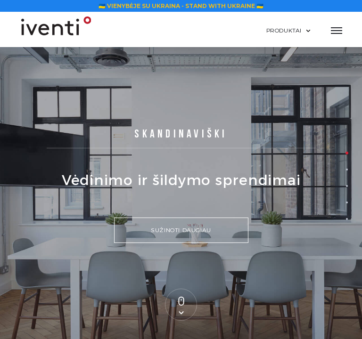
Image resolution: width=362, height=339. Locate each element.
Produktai (284, 30)
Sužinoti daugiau (181, 230)
